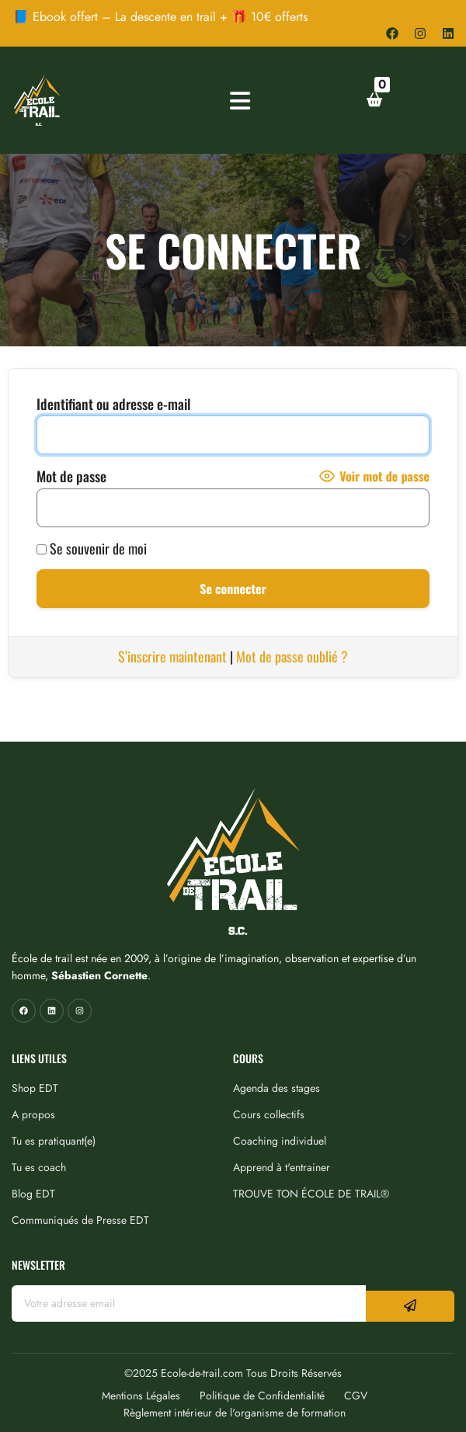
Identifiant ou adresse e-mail (114, 404)
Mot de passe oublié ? (292, 656)
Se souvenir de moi (92, 548)
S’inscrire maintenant (172, 656)
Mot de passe (71, 476)
